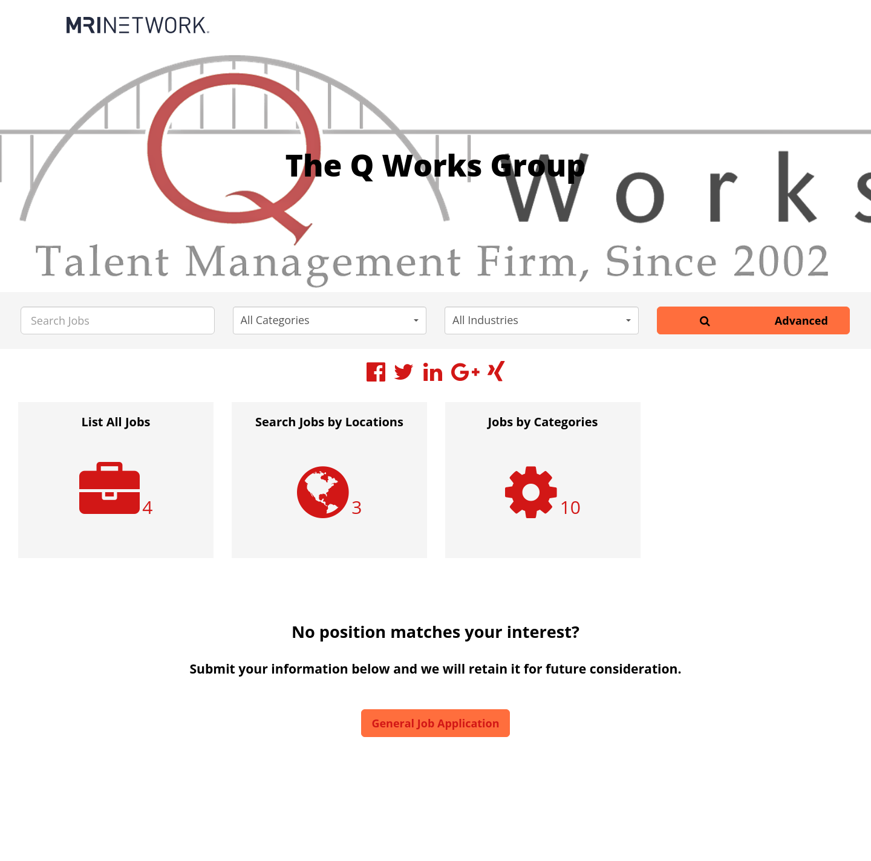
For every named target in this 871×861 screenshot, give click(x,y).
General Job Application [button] (435, 723)
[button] (330, 320)
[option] (116, 486)
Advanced (801, 320)
